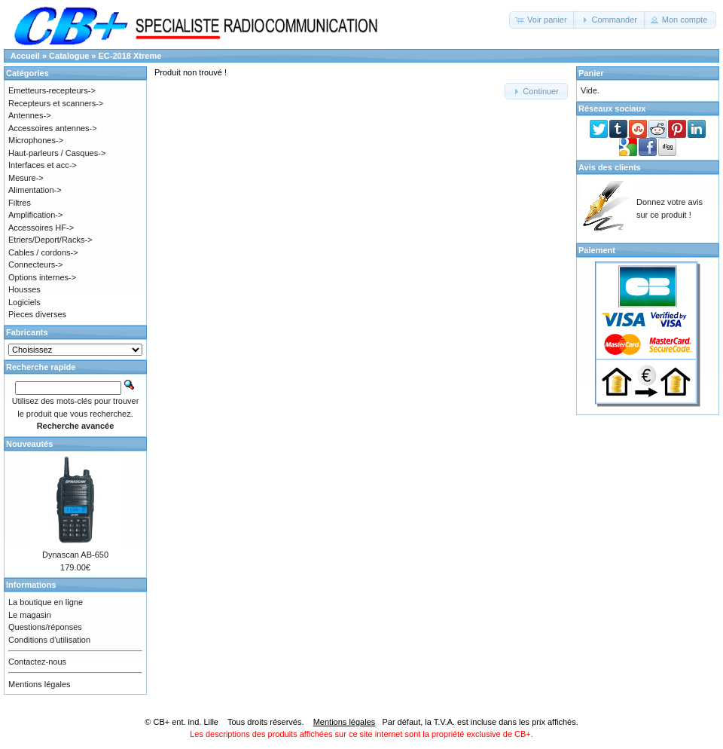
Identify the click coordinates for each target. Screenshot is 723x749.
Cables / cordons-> (43, 252)
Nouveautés (29, 443)
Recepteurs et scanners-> (55, 103)
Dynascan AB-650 (75, 554)
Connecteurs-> (35, 264)
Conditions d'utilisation (49, 639)
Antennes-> (29, 115)
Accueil (25, 55)
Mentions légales (39, 684)
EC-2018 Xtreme (130, 55)
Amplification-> (35, 214)
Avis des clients (609, 167)
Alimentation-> (35, 189)
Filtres (19, 202)
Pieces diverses (37, 314)
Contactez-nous (37, 661)
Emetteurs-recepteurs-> (52, 90)
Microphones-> (35, 140)
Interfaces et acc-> (42, 165)
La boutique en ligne (45, 602)
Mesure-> (26, 177)
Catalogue (69, 55)
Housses (24, 289)
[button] (542, 20)
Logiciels (24, 302)
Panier (591, 73)
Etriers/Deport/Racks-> (50, 239)
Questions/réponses (45, 626)
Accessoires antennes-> (52, 128)
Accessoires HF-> (41, 227)
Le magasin (29, 614)
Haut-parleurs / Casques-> (56, 152)
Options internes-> (42, 277)
